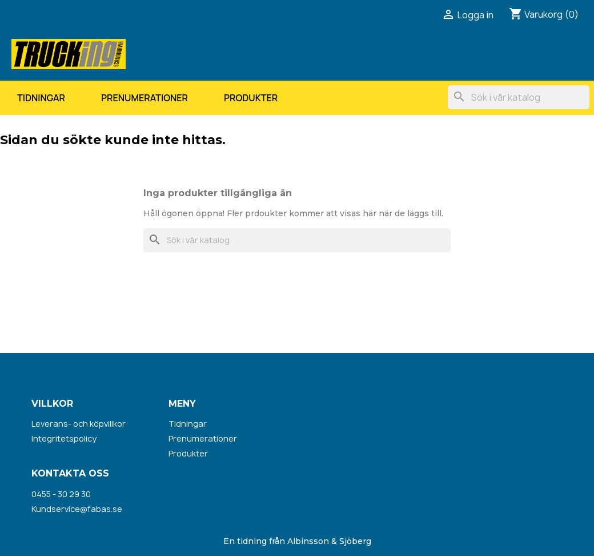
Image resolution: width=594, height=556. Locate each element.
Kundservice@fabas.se (76, 508)
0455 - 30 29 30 (61, 494)
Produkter (251, 98)
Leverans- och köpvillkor (78, 423)
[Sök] (518, 97)
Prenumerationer (144, 98)
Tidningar (41, 98)
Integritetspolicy (64, 438)
